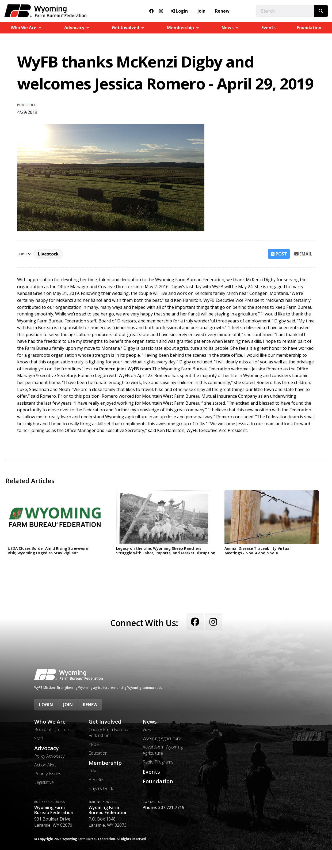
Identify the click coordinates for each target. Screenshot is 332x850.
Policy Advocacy (49, 756)
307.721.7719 (171, 807)
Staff (38, 738)
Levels (95, 771)
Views (148, 729)
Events (268, 28)
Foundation (158, 781)
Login (46, 705)
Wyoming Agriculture (162, 738)
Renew (222, 11)
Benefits (96, 780)
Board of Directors (52, 729)
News (150, 721)
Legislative (44, 782)
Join (201, 11)
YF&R (94, 744)
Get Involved (105, 721)
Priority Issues (47, 774)
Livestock (48, 254)
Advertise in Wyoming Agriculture (163, 750)
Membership (105, 763)
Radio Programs (158, 762)
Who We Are (50, 721)
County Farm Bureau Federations (108, 732)
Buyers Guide (101, 788)
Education (98, 753)
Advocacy (46, 748)
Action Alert (45, 765)
